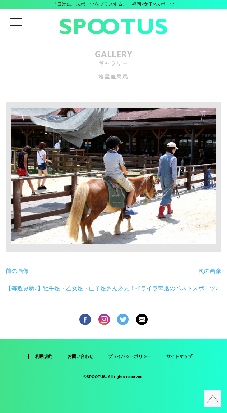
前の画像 (17, 271)
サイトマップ (179, 356)
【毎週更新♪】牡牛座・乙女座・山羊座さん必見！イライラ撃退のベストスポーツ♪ (112, 288)
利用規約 (43, 356)
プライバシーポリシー (129, 356)
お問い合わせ (80, 356)
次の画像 (209, 271)
